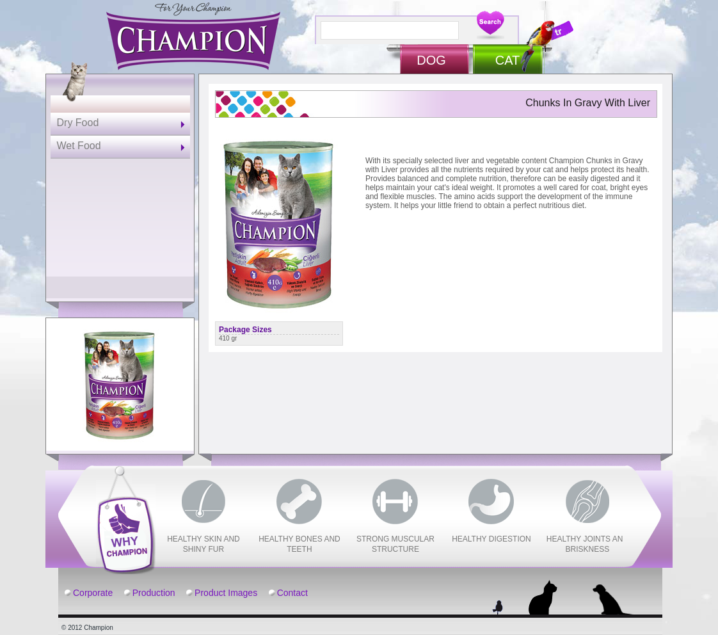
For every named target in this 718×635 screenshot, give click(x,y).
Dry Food (78, 122)
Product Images (226, 593)
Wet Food (79, 145)
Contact (292, 593)
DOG (431, 60)
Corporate (93, 593)
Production (153, 593)
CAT (507, 60)
